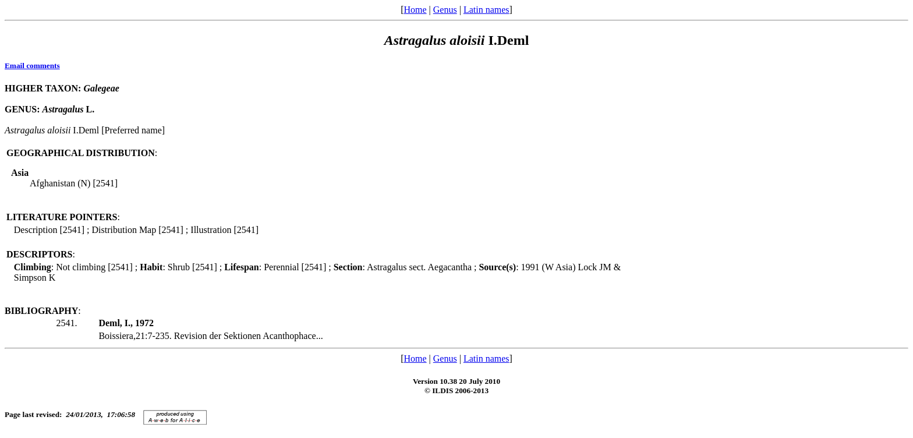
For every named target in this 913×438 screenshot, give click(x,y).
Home (415, 10)
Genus (445, 10)
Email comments (32, 65)
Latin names (486, 10)
